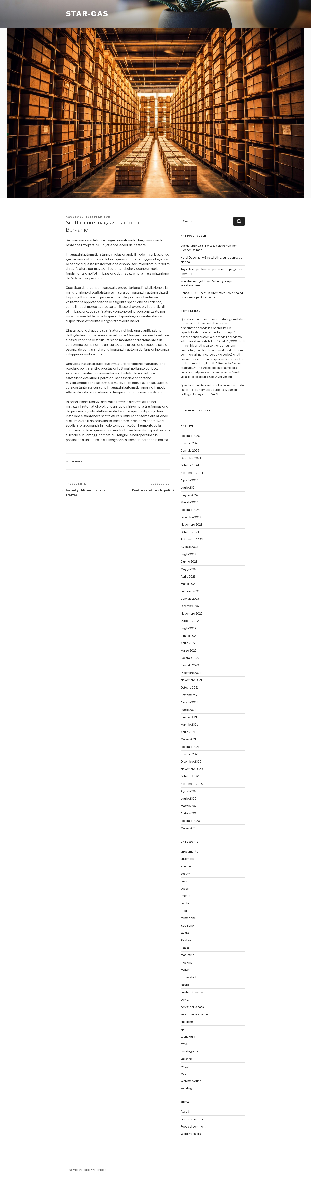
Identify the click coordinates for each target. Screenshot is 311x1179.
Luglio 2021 (188, 709)
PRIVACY (212, 394)
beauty (185, 873)
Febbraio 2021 (190, 746)
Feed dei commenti (193, 1126)
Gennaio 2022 (190, 665)
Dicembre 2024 (191, 458)
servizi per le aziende (194, 1014)
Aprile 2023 (188, 576)
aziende (186, 866)
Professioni (188, 977)
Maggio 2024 (189, 502)
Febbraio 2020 (190, 820)
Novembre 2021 (191, 680)
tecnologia (188, 1036)
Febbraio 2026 (190, 435)
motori (185, 970)
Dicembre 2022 (191, 606)
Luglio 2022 (188, 628)
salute (185, 984)
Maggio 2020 (190, 806)
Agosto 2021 (189, 702)
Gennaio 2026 (190, 443)
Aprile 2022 (188, 643)
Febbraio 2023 (190, 591)
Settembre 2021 (191, 695)
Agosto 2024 (189, 480)
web (183, 1073)
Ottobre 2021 (189, 687)
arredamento (189, 851)
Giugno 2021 (189, 717)
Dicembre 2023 (191, 517)
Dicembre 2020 (191, 761)
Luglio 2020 (189, 798)
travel (184, 1044)
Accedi (185, 1111)
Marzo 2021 (188, 739)
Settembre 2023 (192, 539)
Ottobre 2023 (190, 532)
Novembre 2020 (192, 769)
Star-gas (87, 14)
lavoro (185, 932)
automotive (188, 858)
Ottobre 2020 (190, 776)
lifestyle (186, 940)
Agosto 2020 (190, 791)
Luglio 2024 (188, 487)
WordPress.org (191, 1133)
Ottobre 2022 (190, 620)
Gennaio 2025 (190, 450)
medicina (187, 962)
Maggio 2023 (189, 569)
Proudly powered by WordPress (85, 1169)
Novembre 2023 (191, 524)
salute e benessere (193, 992)
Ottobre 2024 (190, 465)
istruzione (187, 925)
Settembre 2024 (192, 472)
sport (184, 1029)
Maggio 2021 (189, 724)
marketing (187, 955)
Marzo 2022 (188, 650)
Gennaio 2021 (190, 754)
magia (185, 947)
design (185, 888)
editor (104, 216)
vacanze (186, 1058)
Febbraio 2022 (190, 657)
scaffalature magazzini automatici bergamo (119, 240)
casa (184, 881)
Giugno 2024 (189, 495)
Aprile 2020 (188, 813)
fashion (185, 903)
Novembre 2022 (191, 613)
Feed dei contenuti (193, 1119)
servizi (77, 461)
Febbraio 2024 (190, 509)
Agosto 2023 (189, 546)
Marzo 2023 (188, 583)
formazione (188, 918)
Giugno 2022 (189, 635)
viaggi (185, 1066)
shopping (187, 1021)
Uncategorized (190, 1051)
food (184, 910)
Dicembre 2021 (191, 672)
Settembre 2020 (192, 783)
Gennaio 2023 (190, 598)
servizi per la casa (192, 1007)
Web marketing (191, 1081)
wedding (186, 1088)
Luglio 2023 (188, 554)
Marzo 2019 (188, 828)
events (185, 895)
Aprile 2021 (188, 732)
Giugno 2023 (189, 561)
